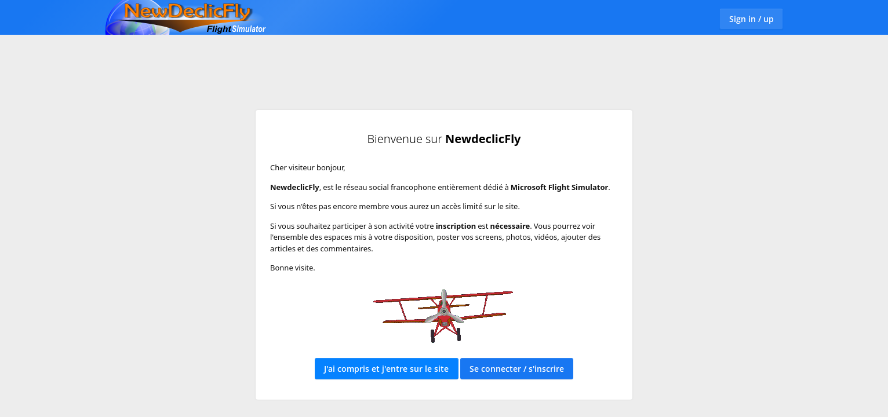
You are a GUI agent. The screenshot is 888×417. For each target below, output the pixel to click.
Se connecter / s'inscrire (517, 368)
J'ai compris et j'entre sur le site (386, 368)
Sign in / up (751, 18)
